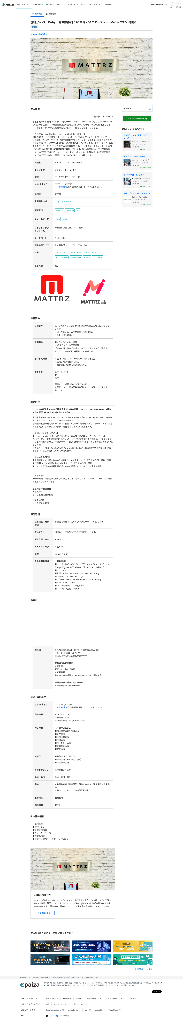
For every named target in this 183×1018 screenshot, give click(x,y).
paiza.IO (98, 1009)
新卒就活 (79, 997)
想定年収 (61, 187)
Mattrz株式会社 (39, 34)
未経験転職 (67, 997)
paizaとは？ (109, 4)
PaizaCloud (113, 1009)
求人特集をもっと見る (143, 968)
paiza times (73, 1009)
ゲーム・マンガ (86, 4)
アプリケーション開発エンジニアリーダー (137, 136)
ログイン (172, 7)
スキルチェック (60, 1003)
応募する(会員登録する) (137, 118)
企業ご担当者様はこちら (159, 4)
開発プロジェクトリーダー (134, 156)
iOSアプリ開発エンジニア (134, 174)
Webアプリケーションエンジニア (137, 193)
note (86, 1009)
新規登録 (178, 7)
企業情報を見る (44, 912)
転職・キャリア (52, 997)
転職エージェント (94, 997)
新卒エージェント (115, 997)
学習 (47, 1003)
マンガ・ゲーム (76, 1003)
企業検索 (132, 997)
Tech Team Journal (54, 1009)
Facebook (61, 1014)
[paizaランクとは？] (150, 108)
